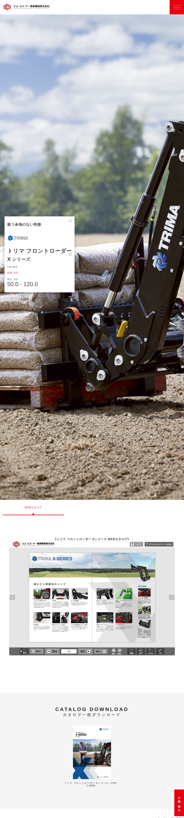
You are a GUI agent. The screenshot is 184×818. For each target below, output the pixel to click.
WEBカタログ (33, 507)
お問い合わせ (179, 803)
